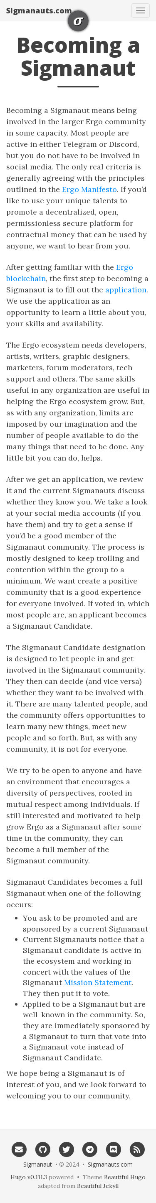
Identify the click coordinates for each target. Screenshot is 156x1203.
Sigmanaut (37, 1164)
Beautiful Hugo (125, 1177)
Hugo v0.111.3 (28, 1177)
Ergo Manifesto (89, 189)
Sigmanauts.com (39, 10)
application (125, 289)
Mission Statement (97, 982)
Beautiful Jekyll (98, 1186)
